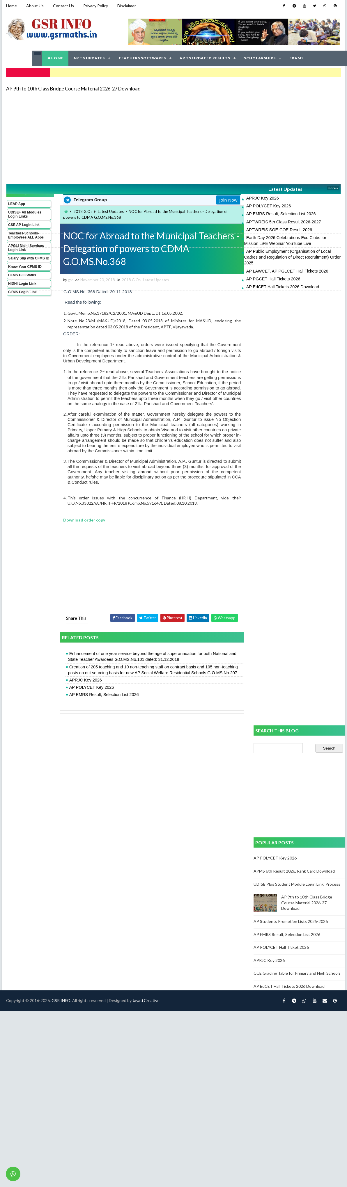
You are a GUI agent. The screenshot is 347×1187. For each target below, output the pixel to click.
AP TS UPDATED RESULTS (205, 58)
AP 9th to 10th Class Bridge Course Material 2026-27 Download (73, 88)
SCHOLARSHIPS (260, 58)
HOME (55, 58)
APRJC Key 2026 (262, 198)
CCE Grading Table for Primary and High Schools (297, 973)
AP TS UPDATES (89, 58)
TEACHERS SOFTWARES (142, 58)
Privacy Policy (95, 5)
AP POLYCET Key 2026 (268, 206)
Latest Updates (285, 189)
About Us (35, 5)
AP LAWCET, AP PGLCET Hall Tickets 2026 (287, 271)
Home (11, 5)
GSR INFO (61, 1000)
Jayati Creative (146, 1000)
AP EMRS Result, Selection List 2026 (281, 213)
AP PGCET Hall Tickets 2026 (273, 279)
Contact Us (63, 5)
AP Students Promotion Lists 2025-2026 (291, 921)
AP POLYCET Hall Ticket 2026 (281, 947)
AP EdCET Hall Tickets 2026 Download (282, 286)
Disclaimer (126, 5)
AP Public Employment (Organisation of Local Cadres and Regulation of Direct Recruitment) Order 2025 (292, 257)
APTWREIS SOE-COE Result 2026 (279, 229)
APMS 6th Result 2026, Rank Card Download (294, 871)
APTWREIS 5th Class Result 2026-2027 (283, 222)
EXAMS (296, 58)
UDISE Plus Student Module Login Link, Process (297, 884)
